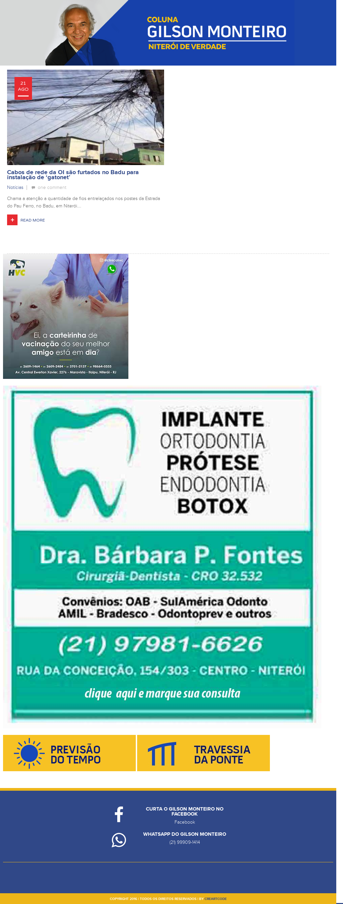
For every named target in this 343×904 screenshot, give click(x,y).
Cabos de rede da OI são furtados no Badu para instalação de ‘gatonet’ (73, 175)
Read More (33, 220)
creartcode (216, 899)
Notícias (15, 187)
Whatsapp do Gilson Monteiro (184, 834)
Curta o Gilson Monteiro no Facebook (184, 811)
